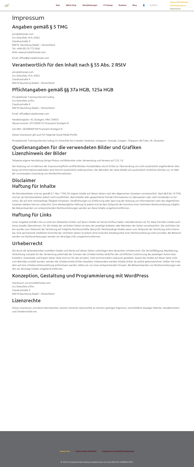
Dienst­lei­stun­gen (89, 5)
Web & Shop (71, 5)
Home (173, 2)
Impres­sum (65, 451)
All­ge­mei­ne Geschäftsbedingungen (118, 451)
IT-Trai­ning (108, 5)
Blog (134, 5)
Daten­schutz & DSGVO (86, 451)
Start (58, 5)
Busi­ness (122, 5)
